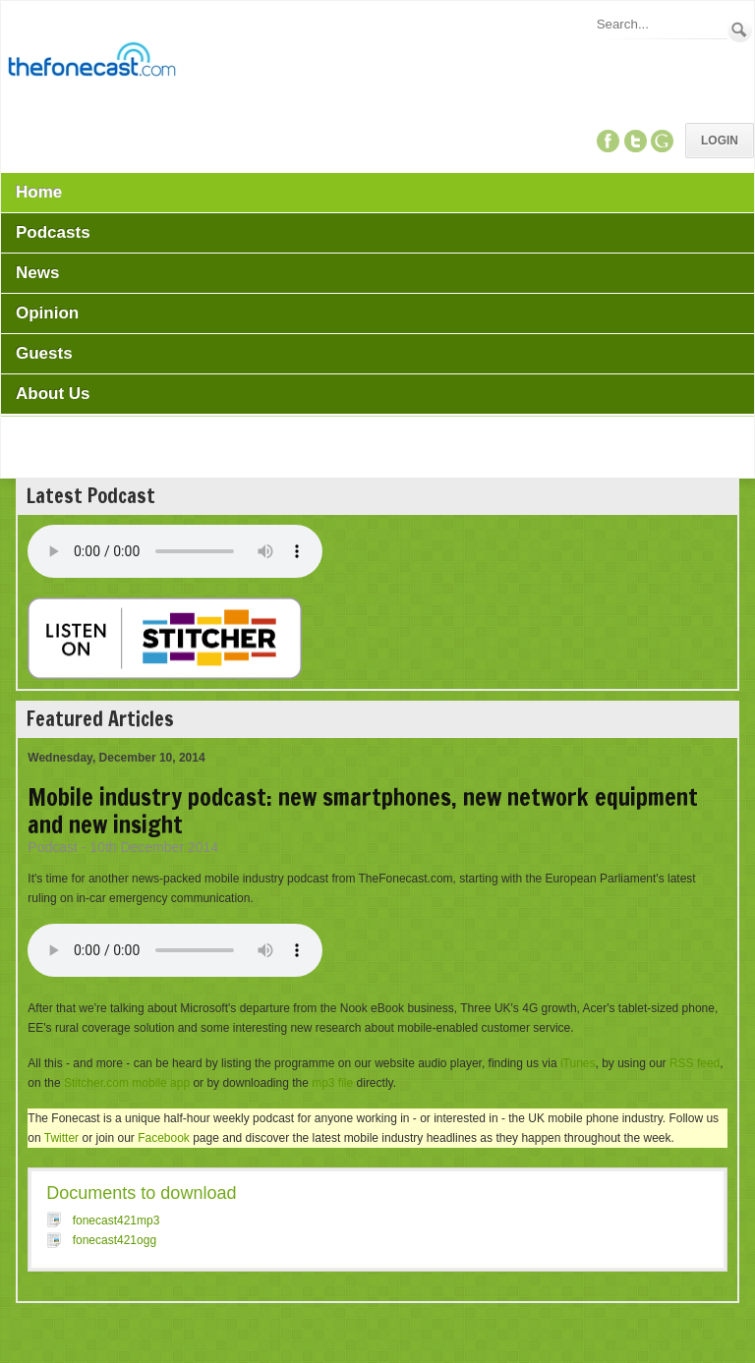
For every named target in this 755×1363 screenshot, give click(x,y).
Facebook (164, 1138)
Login (719, 140)
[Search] (660, 24)
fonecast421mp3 (116, 1220)
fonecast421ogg (114, 1240)
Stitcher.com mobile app (127, 1083)
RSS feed (694, 1063)
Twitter (61, 1138)
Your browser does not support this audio (175, 551)
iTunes (578, 1063)
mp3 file (332, 1083)
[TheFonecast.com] (91, 63)
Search (739, 30)
